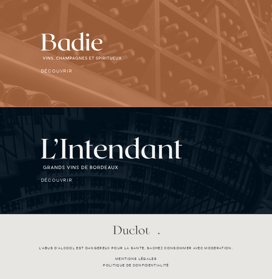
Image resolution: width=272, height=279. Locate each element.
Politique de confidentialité (136, 265)
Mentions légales (136, 258)
